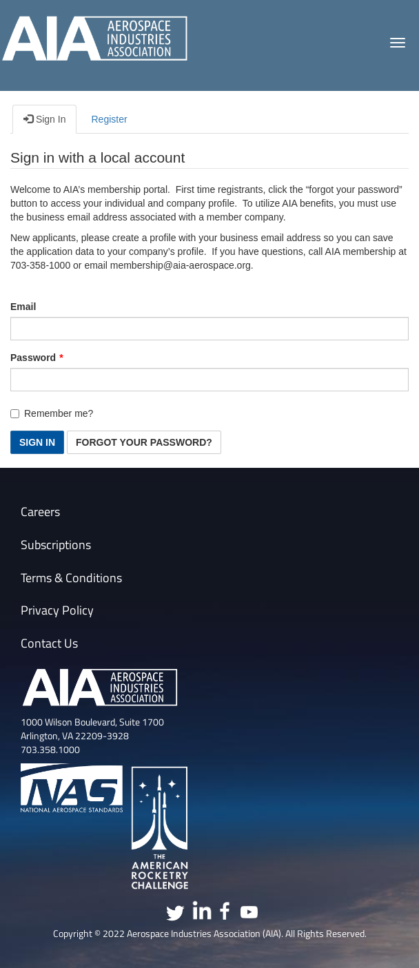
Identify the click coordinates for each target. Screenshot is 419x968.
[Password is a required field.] (209, 379)
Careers (40, 511)
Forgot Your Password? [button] (144, 442)
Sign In (44, 119)
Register (109, 119)
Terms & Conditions (71, 577)
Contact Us (49, 643)
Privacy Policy (57, 610)
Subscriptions (56, 544)
